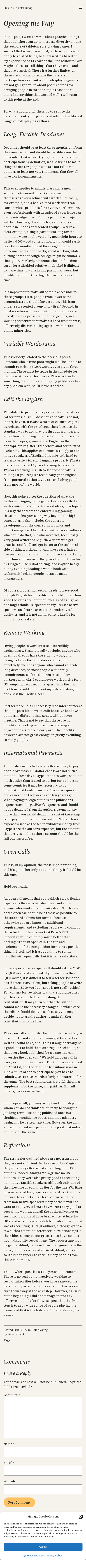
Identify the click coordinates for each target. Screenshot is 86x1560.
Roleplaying (39, 1330)
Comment (12, 1394)
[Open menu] (80, 8)
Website (10, 1481)
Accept (43, 1546)
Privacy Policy (54, 1555)
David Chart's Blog (18, 8)
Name (9, 1444)
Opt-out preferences (33, 1555)
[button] (80, 1516)
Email (9, 1462)
